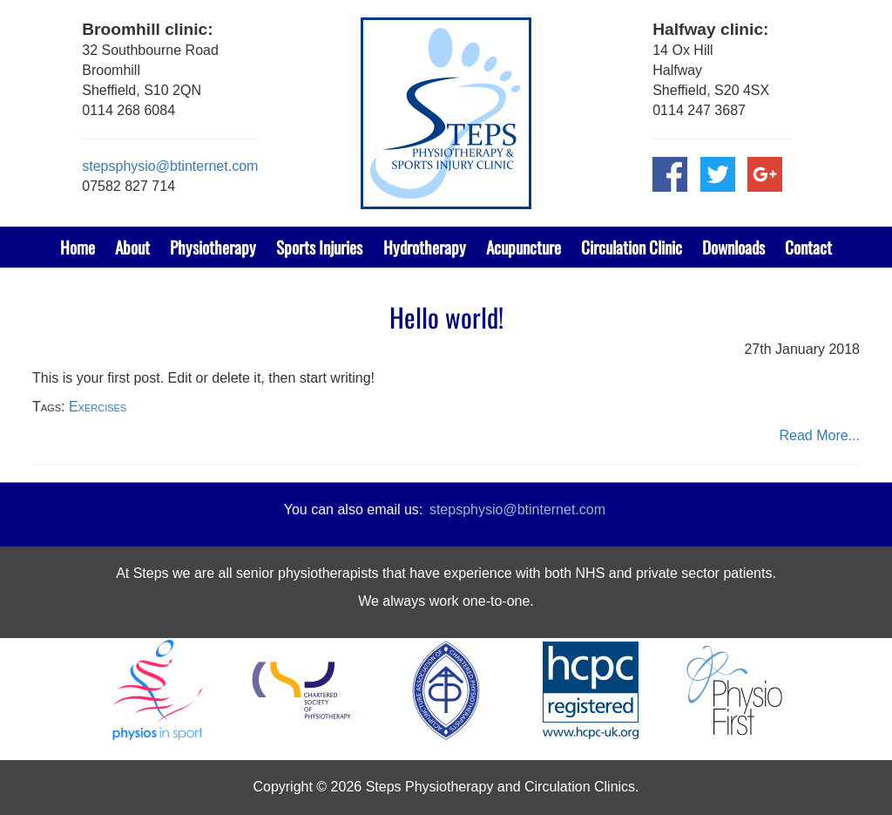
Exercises (97, 406)
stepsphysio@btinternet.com (170, 166)
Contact (808, 247)
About (132, 247)
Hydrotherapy (424, 247)
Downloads (733, 247)
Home (77, 247)
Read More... (820, 435)
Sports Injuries (319, 247)
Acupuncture (523, 247)
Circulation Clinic (631, 247)
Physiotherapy (213, 247)
